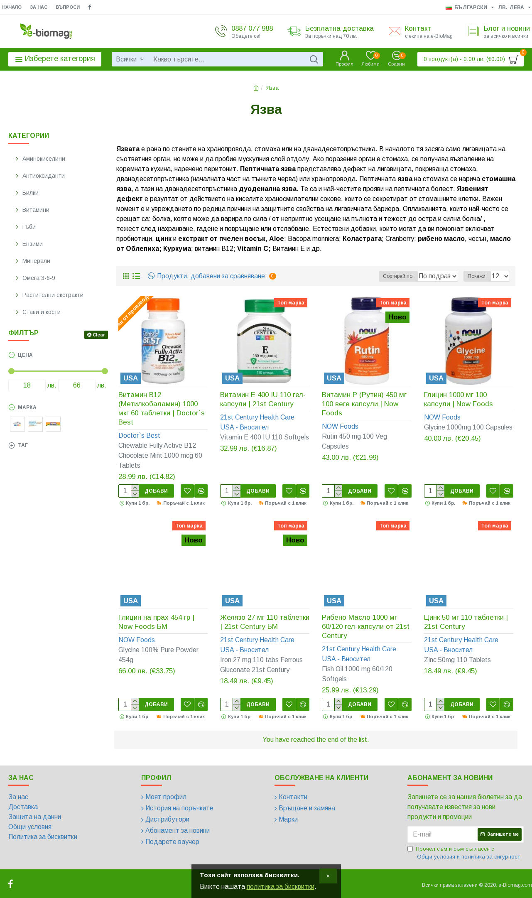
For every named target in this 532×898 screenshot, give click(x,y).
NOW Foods (340, 426)
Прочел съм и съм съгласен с (464, 853)
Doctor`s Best (139, 435)
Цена (25, 355)
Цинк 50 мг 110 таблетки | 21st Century (466, 622)
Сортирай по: (391, 276)
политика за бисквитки (280, 886)
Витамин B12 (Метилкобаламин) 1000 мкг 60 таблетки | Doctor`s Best (161, 408)
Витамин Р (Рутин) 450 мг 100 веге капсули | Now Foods (364, 404)
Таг (23, 445)
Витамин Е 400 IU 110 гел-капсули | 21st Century (263, 399)
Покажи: (479, 276)
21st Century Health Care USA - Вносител (257, 422)
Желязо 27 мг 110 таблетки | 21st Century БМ (264, 622)
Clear (99, 334)
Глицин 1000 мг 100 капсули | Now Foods (458, 399)
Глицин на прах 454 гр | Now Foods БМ (156, 622)
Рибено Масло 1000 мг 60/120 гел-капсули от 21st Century (365, 626)
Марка (27, 407)
